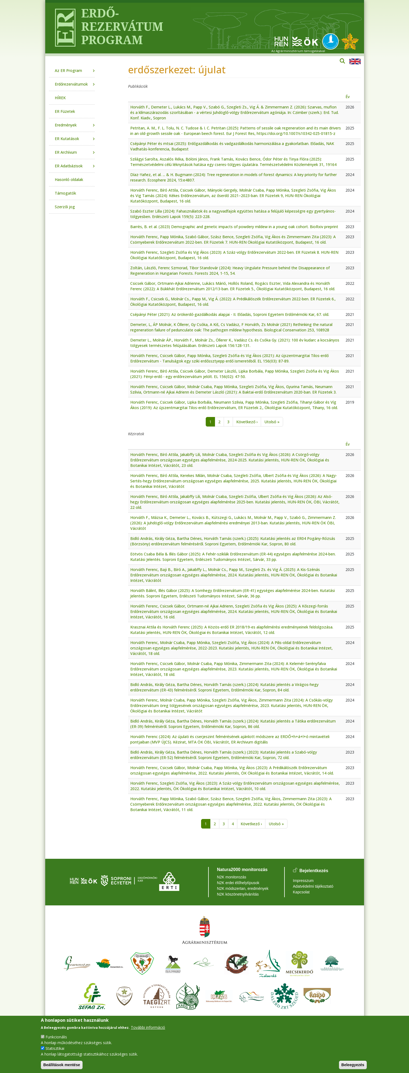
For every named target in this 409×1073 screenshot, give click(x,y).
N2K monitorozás (231, 877)
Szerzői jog (65, 206)
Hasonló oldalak (69, 179)
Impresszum (303, 880)
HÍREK (60, 97)
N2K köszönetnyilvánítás (238, 894)
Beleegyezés (352, 1065)
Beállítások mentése (61, 1065)
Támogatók (65, 193)
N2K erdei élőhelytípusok (238, 883)
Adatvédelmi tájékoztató (313, 886)
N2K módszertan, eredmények (242, 888)
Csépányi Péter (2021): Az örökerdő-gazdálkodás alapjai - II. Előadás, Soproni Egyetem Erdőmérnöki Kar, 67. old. (229, 314)
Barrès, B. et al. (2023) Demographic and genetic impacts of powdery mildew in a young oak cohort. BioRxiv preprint (234, 226)
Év (348, 96)
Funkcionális (56, 1036)
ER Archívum (66, 152)
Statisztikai (55, 1048)
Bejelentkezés (313, 870)
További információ (148, 1027)
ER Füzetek (65, 111)
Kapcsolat (301, 892)
